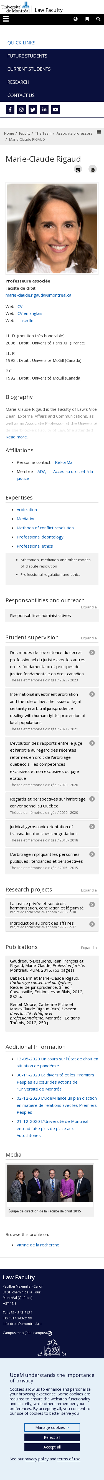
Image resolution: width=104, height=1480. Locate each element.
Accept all (52, 1447)
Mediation (26, 518)
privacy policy (37, 1458)
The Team (43, 133)
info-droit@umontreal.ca (22, 1323)
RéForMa (63, 462)
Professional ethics (35, 546)
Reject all (52, 1437)
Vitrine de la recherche (38, 1245)
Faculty (24, 133)
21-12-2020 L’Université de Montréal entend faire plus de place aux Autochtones (52, 1128)
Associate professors (74, 133)
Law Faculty (49, 9)
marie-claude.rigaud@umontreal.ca (38, 295)
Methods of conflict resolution (45, 527)
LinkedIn (25, 320)
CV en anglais (29, 313)
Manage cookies (52, 1427)
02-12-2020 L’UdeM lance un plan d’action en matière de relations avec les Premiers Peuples (57, 1105)
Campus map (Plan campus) (25, 1332)
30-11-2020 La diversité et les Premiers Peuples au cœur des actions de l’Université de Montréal (55, 1082)
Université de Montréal (15, 6)
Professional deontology (40, 537)
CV (19, 306)
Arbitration (27, 509)
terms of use (68, 1458)
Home (9, 133)
